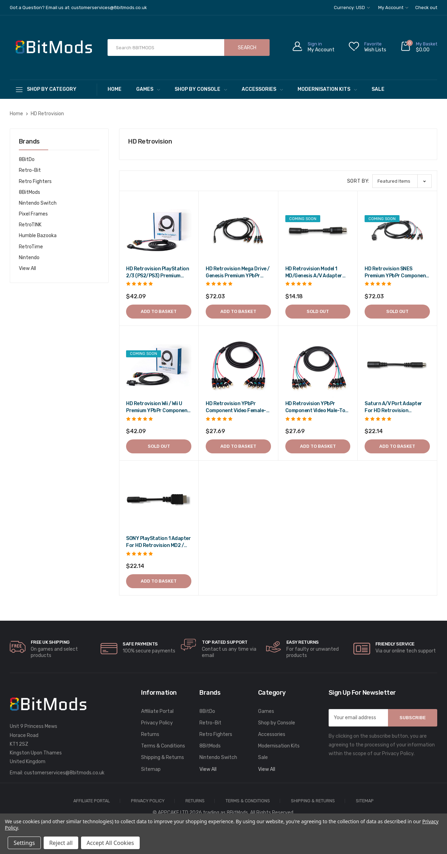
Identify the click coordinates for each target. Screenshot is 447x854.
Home (115, 89)
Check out (426, 7)
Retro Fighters (35, 181)
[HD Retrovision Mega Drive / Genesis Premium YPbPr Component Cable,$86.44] (238, 230)
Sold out (318, 311)
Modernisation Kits (327, 89)
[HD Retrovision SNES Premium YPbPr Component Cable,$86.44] (397, 230)
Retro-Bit (30, 170)
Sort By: (358, 181)
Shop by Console (201, 89)
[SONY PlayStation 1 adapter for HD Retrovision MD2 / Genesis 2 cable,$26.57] (158, 500)
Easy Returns (302, 642)
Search (247, 48)
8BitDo (27, 159)
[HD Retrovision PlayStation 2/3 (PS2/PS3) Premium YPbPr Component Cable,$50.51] (158, 230)
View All (27, 268)
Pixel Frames (33, 214)
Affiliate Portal (157, 711)
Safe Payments (140, 644)
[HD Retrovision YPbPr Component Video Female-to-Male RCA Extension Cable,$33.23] (238, 365)
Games (148, 89)
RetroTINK (30, 225)
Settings (24, 843)
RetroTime (31, 247)
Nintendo (29, 258)
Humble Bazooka (38, 236)
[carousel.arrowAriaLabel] (17, 647)
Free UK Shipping (50, 642)
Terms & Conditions (163, 746)
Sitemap (151, 769)
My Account (393, 7)
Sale (378, 89)
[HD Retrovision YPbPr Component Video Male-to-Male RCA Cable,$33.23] (318, 365)
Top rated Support (225, 642)
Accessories (262, 89)
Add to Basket (159, 311)
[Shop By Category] (53, 89)
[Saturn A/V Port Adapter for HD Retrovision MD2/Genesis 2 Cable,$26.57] (397, 365)
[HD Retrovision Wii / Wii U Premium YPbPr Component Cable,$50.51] (158, 365)
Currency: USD (352, 7)
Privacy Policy (157, 723)
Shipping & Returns (162, 757)
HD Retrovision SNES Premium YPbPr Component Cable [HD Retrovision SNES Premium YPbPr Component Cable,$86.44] (396, 272)
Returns (150, 734)
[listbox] (402, 181)
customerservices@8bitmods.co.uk (64, 773)
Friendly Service (395, 644)
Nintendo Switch (38, 203)
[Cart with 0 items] (418, 48)
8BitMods (29, 192)
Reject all (61, 843)
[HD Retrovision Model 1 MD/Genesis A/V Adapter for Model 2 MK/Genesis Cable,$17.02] (318, 230)
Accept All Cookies (110, 843)
